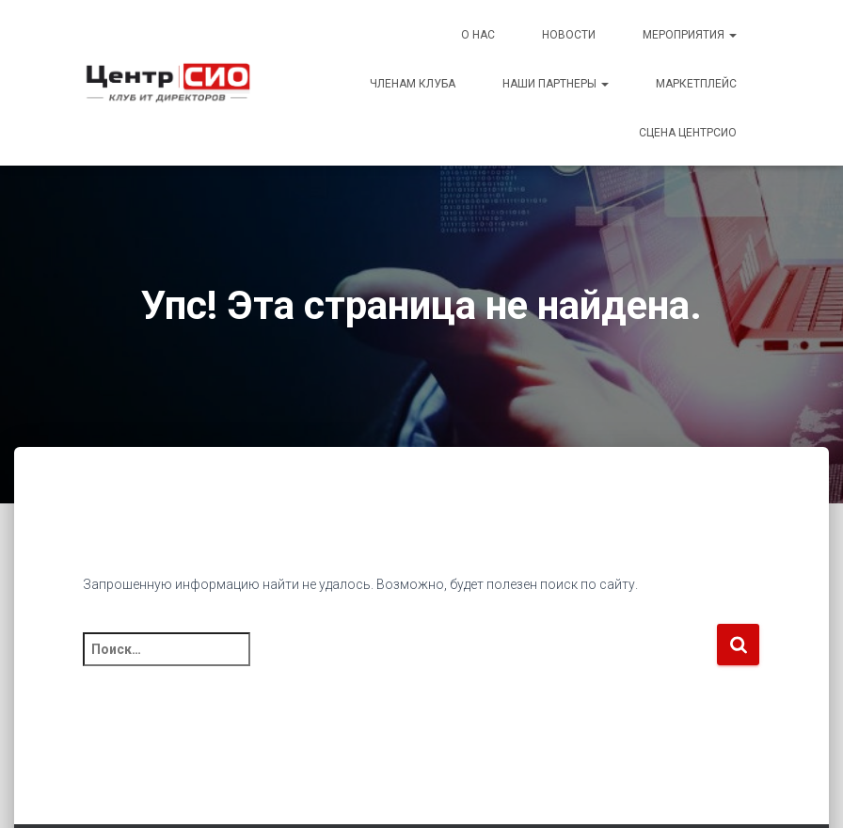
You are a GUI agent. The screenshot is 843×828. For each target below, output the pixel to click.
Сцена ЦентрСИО (688, 132)
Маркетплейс (696, 83)
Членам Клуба (412, 83)
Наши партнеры (555, 83)
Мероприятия (690, 34)
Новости (569, 34)
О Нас (478, 34)
